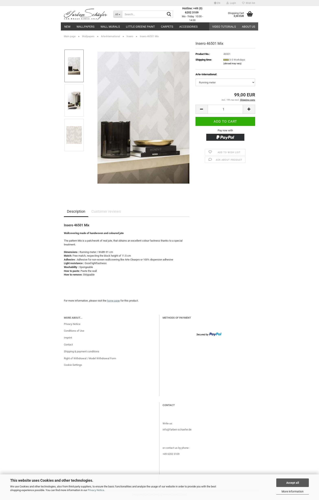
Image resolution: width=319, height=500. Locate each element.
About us (248, 26)
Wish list (248, 3)
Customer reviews (106, 211)
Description (76, 211)
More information (293, 491)
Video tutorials (224, 26)
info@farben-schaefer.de (177, 429)
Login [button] (231, 3)
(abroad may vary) (232, 63)
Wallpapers (85, 26)
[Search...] (117, 14)
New (67, 26)
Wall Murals (110, 26)
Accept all (292, 482)
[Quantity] (225, 109)
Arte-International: (206, 74)
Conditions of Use (74, 330)
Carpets (167, 26)
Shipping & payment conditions (81, 351)
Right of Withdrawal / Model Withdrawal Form (90, 358)
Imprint (68, 337)
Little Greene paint (140, 26)
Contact (68, 344)
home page (113, 300)
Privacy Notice (96, 490)
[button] (217, 3)
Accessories (188, 26)
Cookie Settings (73, 364)
